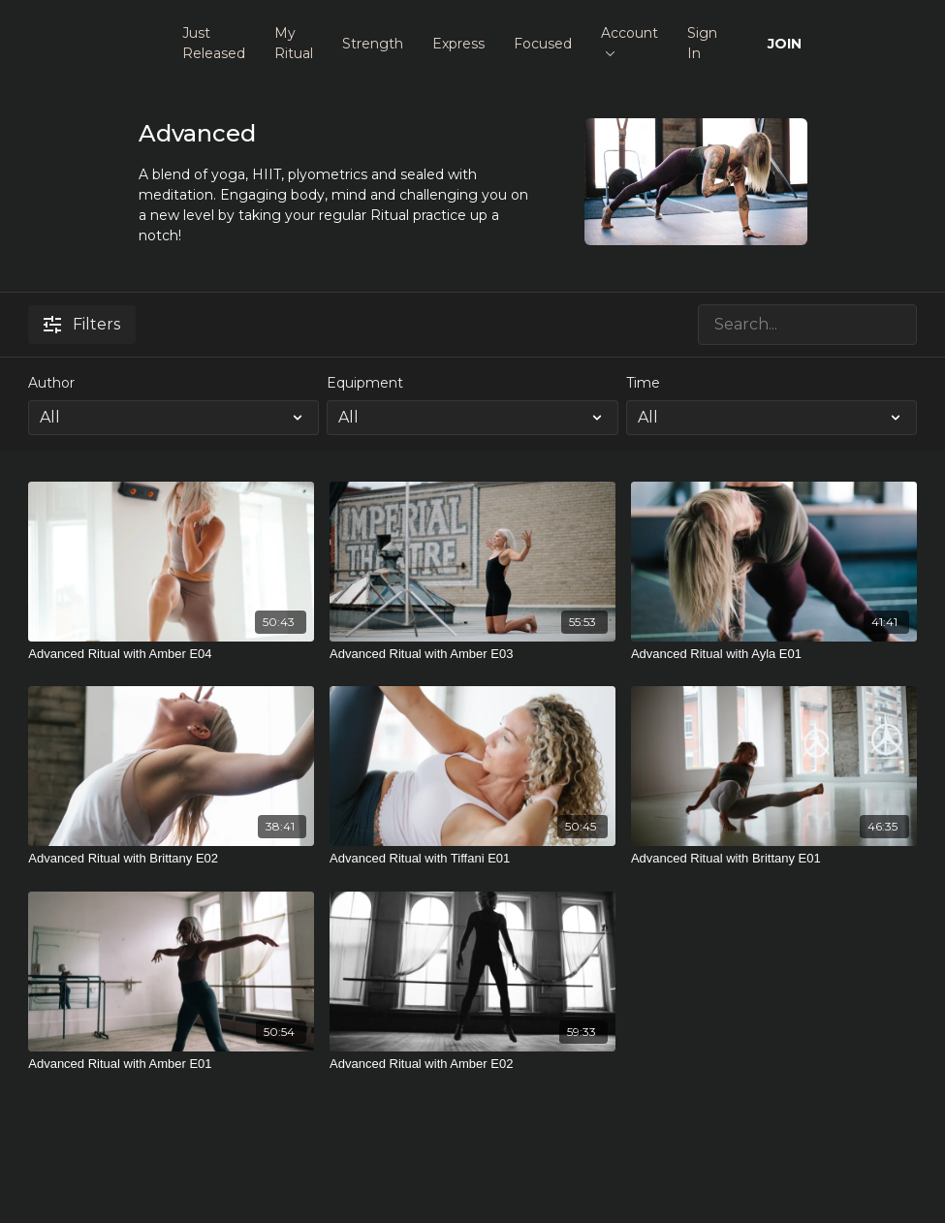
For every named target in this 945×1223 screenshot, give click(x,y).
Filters (82, 324)
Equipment (365, 383)
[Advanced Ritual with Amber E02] (472, 1064)
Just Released (213, 43)
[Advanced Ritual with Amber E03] (472, 654)
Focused (543, 43)
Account (629, 40)
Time (643, 383)
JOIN (785, 43)
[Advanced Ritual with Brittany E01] (774, 858)
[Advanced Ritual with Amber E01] (171, 1064)
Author (51, 383)
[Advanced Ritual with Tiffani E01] (472, 858)
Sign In (702, 43)
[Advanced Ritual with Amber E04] (171, 654)
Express (458, 43)
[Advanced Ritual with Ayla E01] (774, 654)
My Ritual (293, 43)
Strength (372, 43)
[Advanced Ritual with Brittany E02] (171, 858)
